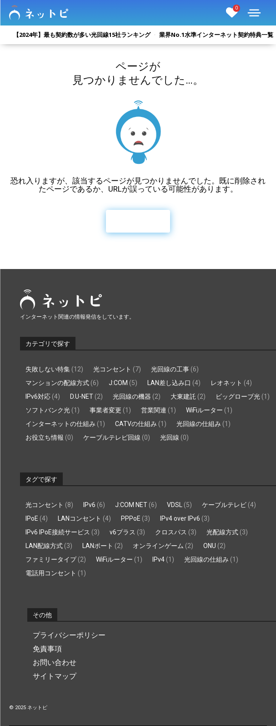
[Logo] (38, 12)
